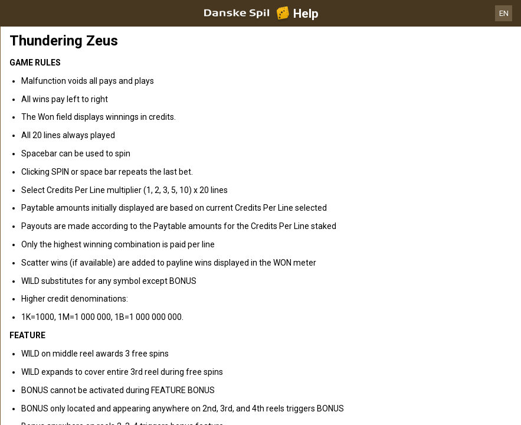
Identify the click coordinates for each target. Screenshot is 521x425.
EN (504, 13)
